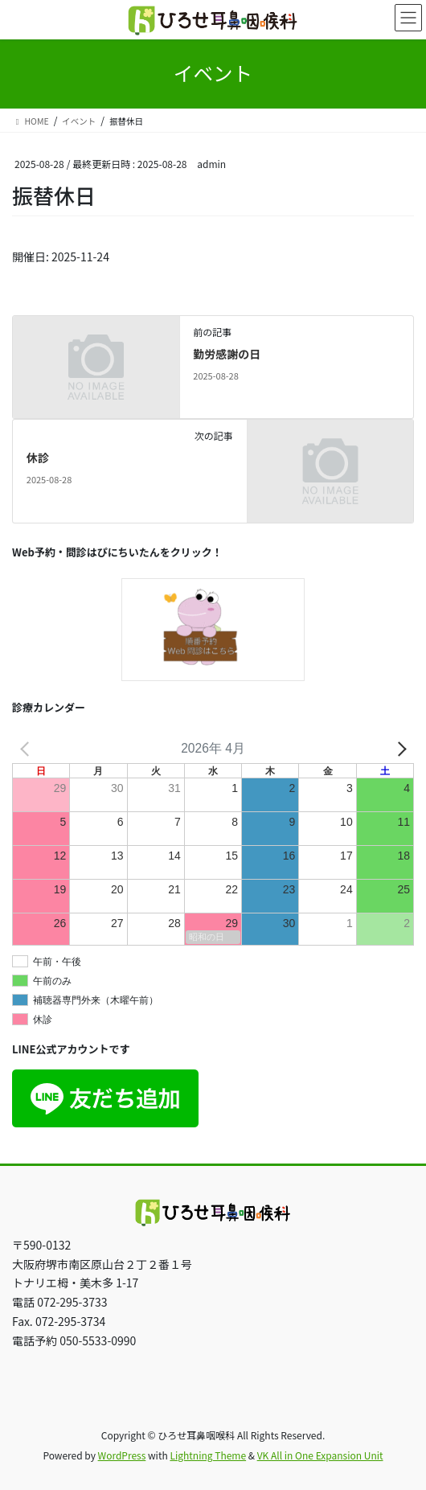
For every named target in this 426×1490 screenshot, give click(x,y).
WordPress (122, 1455)
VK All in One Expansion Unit (320, 1455)
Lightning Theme (208, 1455)
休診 (38, 457)
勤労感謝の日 (226, 354)
